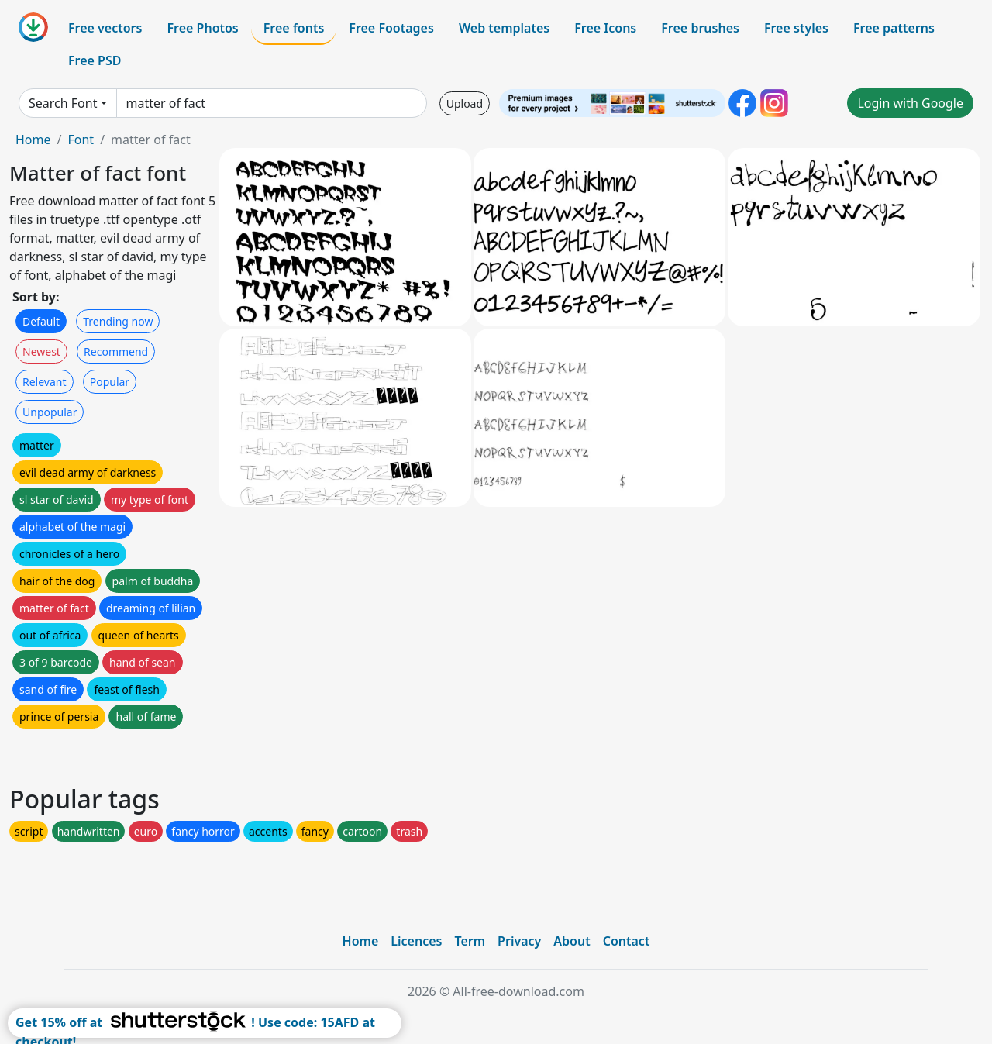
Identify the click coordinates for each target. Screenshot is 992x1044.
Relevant (44, 381)
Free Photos (202, 27)
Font (80, 139)
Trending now (118, 321)
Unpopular (49, 412)
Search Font (63, 103)
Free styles (796, 27)
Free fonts (294, 27)
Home (33, 139)
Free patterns (894, 27)
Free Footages (391, 27)
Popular (109, 381)
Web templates (504, 27)
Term (469, 940)
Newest (41, 351)
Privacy (519, 940)
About (571, 940)
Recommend (116, 351)
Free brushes (700, 27)
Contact (626, 940)
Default (41, 321)
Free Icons (605, 27)
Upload (464, 103)
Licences (416, 940)
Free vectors (105, 27)
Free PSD (94, 60)
